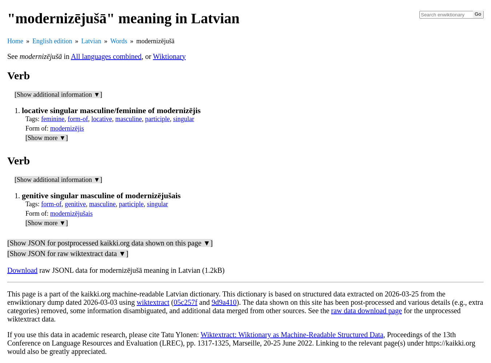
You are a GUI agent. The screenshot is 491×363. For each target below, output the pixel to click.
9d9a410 (224, 302)
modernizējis (67, 128)
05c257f (186, 302)
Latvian (91, 41)
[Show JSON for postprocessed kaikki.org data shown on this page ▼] (110, 243)
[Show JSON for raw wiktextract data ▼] (67, 254)
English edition (52, 41)
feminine (52, 119)
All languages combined (106, 56)
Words (118, 41)
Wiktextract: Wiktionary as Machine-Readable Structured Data (292, 335)
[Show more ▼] (46, 137)
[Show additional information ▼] (58, 94)
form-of (78, 119)
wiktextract (153, 302)
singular (183, 119)
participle (157, 119)
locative (101, 119)
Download (22, 270)
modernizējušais (71, 213)
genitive (75, 204)
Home (15, 41)
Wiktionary (169, 56)
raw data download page (366, 311)
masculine (128, 119)
